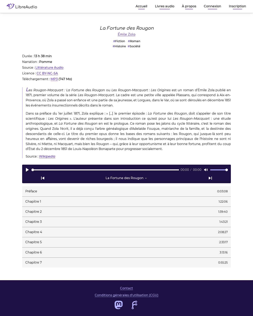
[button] (126, 191)
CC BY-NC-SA (47, 73)
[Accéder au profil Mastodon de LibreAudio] (118, 305)
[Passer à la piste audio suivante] (210, 178)
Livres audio (164, 6)
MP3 (54, 79)
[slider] (105, 170)
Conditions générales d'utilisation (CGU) (126, 295)
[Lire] (27, 170)
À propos (189, 6)
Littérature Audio (49, 67)
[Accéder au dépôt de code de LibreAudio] (134, 305)
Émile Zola (126, 34)
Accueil (141, 6)
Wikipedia (47, 156)
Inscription (237, 6)
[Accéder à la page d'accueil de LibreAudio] (23, 6)
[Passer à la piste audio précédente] (43, 178)
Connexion (212, 6)
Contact (126, 288)
